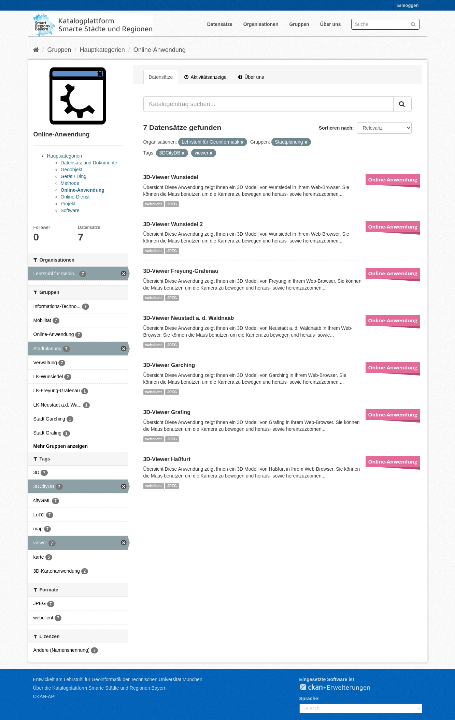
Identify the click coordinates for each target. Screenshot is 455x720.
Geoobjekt (72, 169)
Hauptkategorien (102, 49)
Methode (70, 183)
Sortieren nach (335, 128)
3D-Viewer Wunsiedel (170, 177)
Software (70, 210)
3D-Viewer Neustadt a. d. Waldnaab (188, 318)
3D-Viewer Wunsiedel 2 (173, 224)
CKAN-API (44, 696)
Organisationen (261, 24)
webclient (153, 204)
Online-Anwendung (159, 49)
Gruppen (299, 24)
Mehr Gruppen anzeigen (60, 446)
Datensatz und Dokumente (89, 162)
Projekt (68, 203)
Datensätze (219, 24)
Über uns (330, 24)
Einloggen (408, 5)
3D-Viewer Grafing (166, 412)
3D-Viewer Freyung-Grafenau (180, 271)
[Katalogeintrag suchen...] (268, 104)
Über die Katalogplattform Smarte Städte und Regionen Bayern (100, 688)
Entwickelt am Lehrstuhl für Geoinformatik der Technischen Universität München (117, 679)
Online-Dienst (75, 197)
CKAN (340, 688)
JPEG (172, 204)
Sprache (308, 698)
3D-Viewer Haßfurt (166, 459)
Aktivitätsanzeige (205, 77)
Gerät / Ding (73, 176)
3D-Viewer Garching (169, 365)
